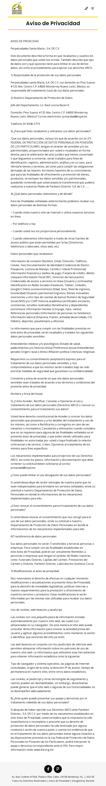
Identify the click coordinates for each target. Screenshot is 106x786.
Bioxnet (90, 780)
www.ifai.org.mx (43, 750)
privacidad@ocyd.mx (74, 116)
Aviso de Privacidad (59, 780)
